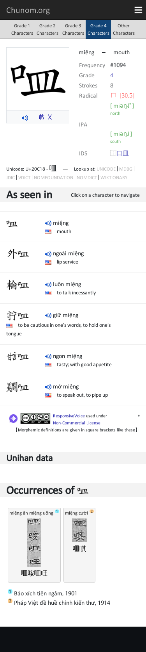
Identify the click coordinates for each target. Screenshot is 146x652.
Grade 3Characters (73, 29)
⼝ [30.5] (122, 95)
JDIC (10, 177)
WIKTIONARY (113, 177)
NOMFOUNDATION (53, 177)
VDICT (24, 177)
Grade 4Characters (98, 29)
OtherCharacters (124, 29)
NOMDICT (87, 177)
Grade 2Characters (47, 29)
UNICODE (106, 168)
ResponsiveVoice (69, 415)
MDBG (125, 168)
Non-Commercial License (76, 422)
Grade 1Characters (22, 29)
